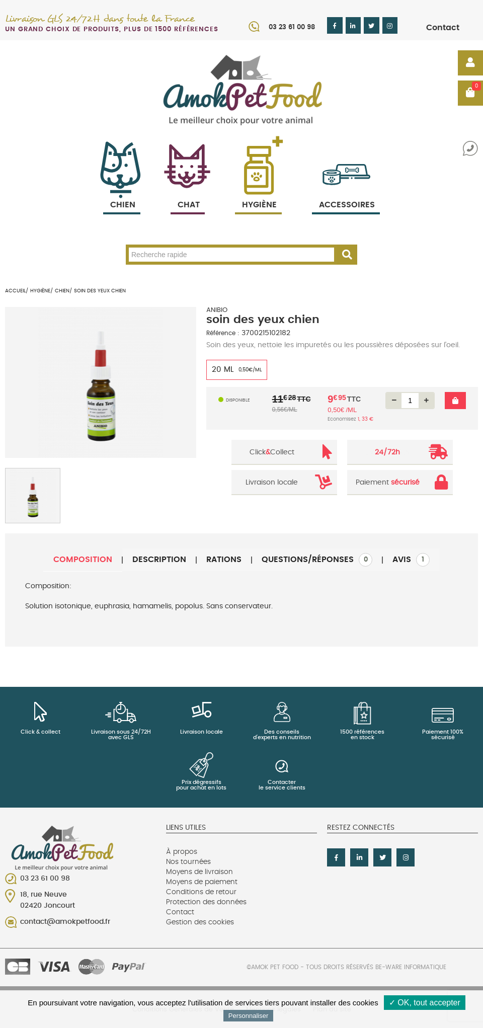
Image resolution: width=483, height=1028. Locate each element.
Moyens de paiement (201, 882)
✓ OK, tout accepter (424, 1002)
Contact (442, 28)
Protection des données (206, 902)
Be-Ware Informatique (410, 967)
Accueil (15, 290)
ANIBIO (216, 310)
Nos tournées (188, 861)
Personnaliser (248, 1015)
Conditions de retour (201, 892)
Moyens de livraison (199, 872)
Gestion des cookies (200, 922)
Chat (188, 193)
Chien (121, 193)
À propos (181, 851)
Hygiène (258, 193)
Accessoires (346, 193)
